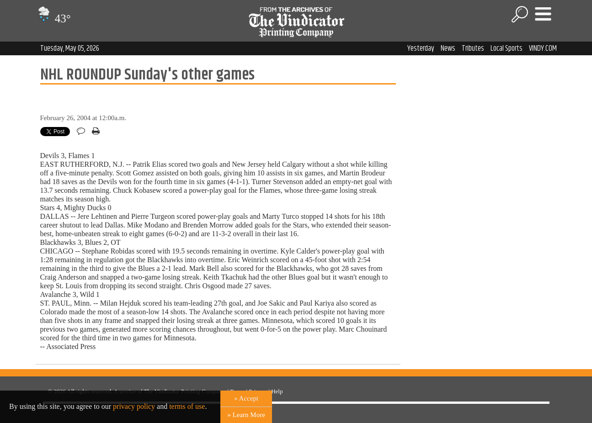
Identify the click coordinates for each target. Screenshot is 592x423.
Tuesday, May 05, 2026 (69, 48)
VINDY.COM (543, 48)
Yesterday (420, 48)
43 (53, 18)
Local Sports (507, 48)
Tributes (473, 48)
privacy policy (134, 406)
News (448, 48)
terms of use (187, 406)
